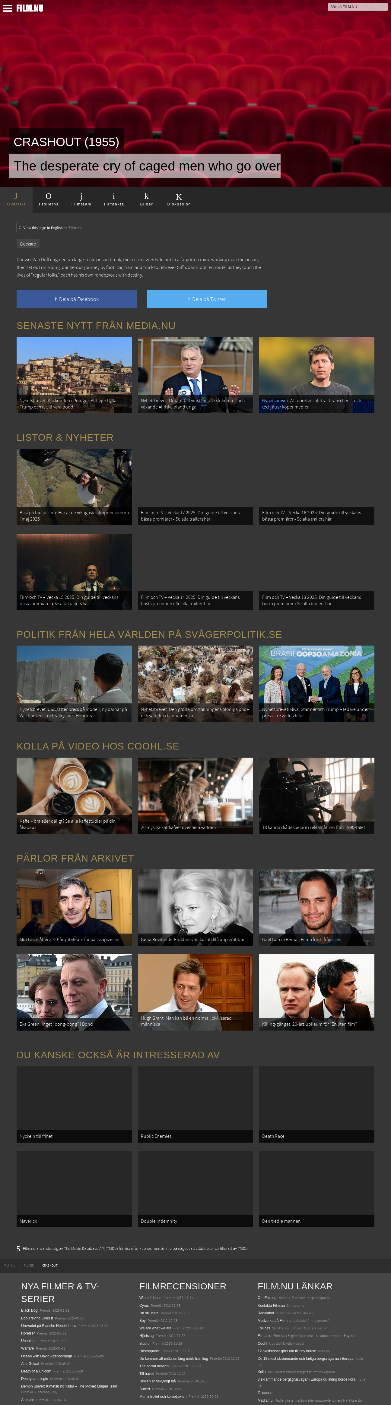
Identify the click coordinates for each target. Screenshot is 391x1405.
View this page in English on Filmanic (50, 228)
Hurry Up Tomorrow (36, 1371)
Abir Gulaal (30, 1320)
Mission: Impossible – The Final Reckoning (55, 1379)
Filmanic (264, 1292)
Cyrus (144, 1262)
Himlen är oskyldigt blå (157, 1337)
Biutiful (144, 1300)
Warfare (27, 1305)
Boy (142, 1277)
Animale (27, 1356)
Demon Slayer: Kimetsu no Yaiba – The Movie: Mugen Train (69, 1343)
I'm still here (149, 1269)
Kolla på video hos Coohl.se (98, 726)
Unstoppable (149, 1307)
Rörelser (28, 1290)
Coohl (262, 1300)
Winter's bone (150, 1254)
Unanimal (29, 1297)
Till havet (146, 1330)
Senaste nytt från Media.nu (96, 325)
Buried (144, 1345)
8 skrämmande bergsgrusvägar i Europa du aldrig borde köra (306, 1336)
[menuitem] (9, 1222)
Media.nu (265, 1357)
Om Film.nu (267, 1254)
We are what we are (155, 1284)
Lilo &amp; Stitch (34, 1386)
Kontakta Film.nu (271, 1262)
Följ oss (264, 1284)
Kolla (262, 1328)
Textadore (266, 1349)
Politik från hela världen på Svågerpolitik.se (149, 619)
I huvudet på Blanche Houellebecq (48, 1282)
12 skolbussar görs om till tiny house (287, 1307)
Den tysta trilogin (34, 1335)
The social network (154, 1322)
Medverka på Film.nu (274, 1277)
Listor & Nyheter (65, 432)
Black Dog (29, 1267)
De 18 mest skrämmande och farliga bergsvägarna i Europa (306, 1315)
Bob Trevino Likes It (37, 1274)
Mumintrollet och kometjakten (162, 1353)
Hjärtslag (146, 1292)
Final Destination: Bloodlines (44, 1364)
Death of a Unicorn (36, 1327)
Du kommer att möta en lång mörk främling (173, 1315)
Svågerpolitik (268, 1370)
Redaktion (266, 1269)
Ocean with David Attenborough (46, 1312)
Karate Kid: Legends (37, 1394)
